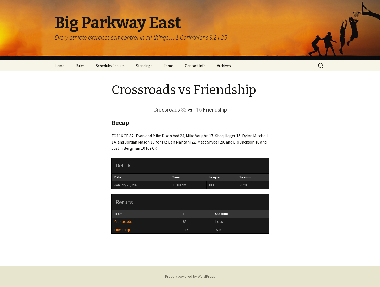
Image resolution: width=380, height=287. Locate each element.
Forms (169, 65)
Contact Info (195, 65)
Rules (80, 65)
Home (59, 65)
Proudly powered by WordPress (190, 276)
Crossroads (123, 222)
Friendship (122, 230)
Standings (144, 65)
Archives (224, 65)
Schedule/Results (110, 65)
